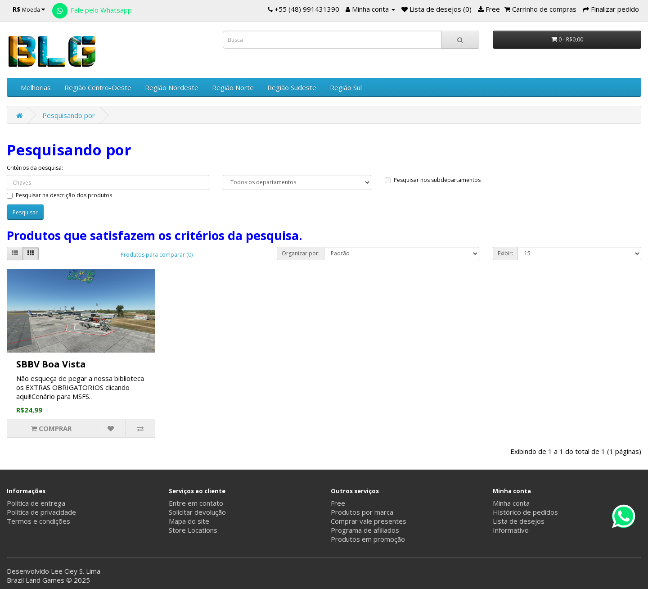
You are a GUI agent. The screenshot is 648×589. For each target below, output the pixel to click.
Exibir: (505, 253)
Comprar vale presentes (368, 521)
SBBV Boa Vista (51, 364)
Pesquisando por (68, 115)
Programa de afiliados (365, 530)
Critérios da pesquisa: (35, 168)
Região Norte (233, 87)
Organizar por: (301, 253)
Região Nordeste (171, 87)
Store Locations (193, 530)
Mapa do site (189, 521)
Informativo (511, 530)
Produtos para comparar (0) (157, 254)
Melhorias (36, 87)
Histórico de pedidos (525, 512)
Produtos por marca (362, 512)
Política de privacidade (41, 512)
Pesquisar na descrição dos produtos (59, 195)
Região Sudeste (291, 87)
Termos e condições (38, 521)
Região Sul (346, 87)
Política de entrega (36, 502)
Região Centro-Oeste (97, 87)
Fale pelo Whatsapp (91, 9)
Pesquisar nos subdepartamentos (433, 180)
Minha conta (511, 502)
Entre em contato (196, 502)
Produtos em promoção (368, 539)
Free (338, 502)
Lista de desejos (518, 521)
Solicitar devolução (197, 512)
